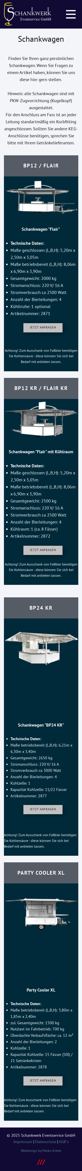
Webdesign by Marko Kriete (41, 1150)
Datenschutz (45, 1141)
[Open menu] (70, 14)
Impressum (22, 1141)
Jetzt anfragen (43, 327)
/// (41, 1161)
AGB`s (64, 1141)
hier (34, 79)
